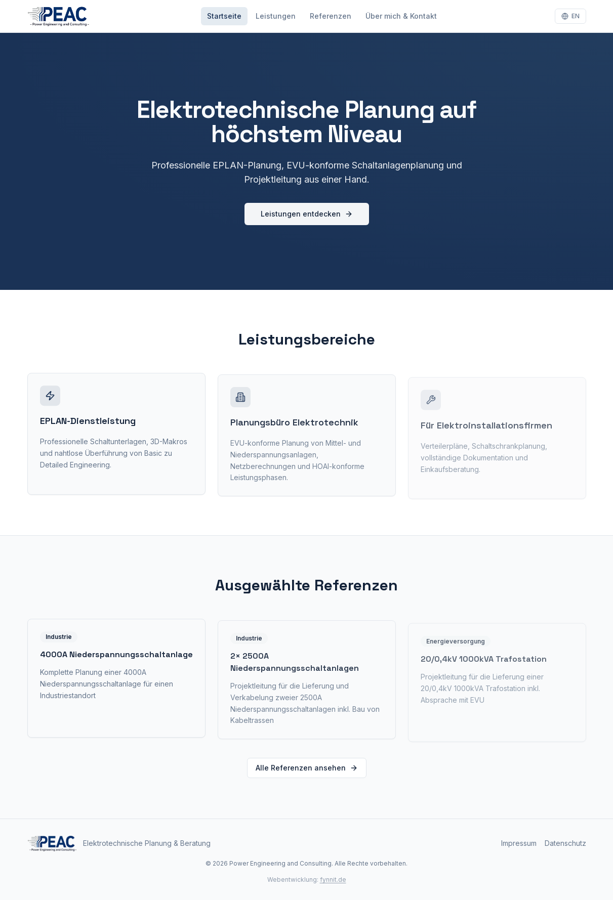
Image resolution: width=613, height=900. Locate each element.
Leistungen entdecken (307, 213)
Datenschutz (565, 843)
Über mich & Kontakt (401, 16)
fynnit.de (333, 879)
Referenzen (330, 16)
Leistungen (276, 16)
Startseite (224, 16)
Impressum (519, 843)
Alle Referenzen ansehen (307, 767)
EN (570, 16)
